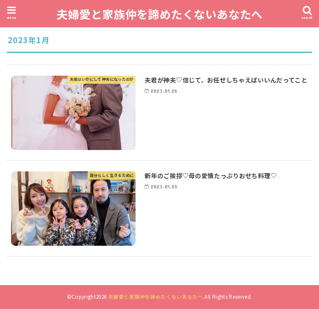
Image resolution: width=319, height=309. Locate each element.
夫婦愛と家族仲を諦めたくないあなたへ (159, 14)
